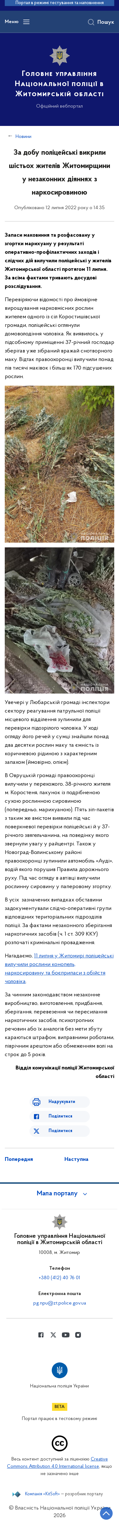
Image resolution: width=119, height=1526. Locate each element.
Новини (23, 136)
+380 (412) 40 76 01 (59, 1277)
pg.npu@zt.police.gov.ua (59, 1303)
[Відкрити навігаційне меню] (26, 22)
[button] (59, 1194)
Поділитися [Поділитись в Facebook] (60, 1116)
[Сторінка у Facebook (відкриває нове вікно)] (41, 1335)
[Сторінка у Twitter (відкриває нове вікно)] (53, 1335)
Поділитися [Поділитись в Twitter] (60, 1131)
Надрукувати (62, 1101)
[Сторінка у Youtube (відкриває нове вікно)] (65, 1335)
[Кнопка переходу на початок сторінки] (106, 1513)
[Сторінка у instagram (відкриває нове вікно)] (78, 1335)
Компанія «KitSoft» (42, 1494)
